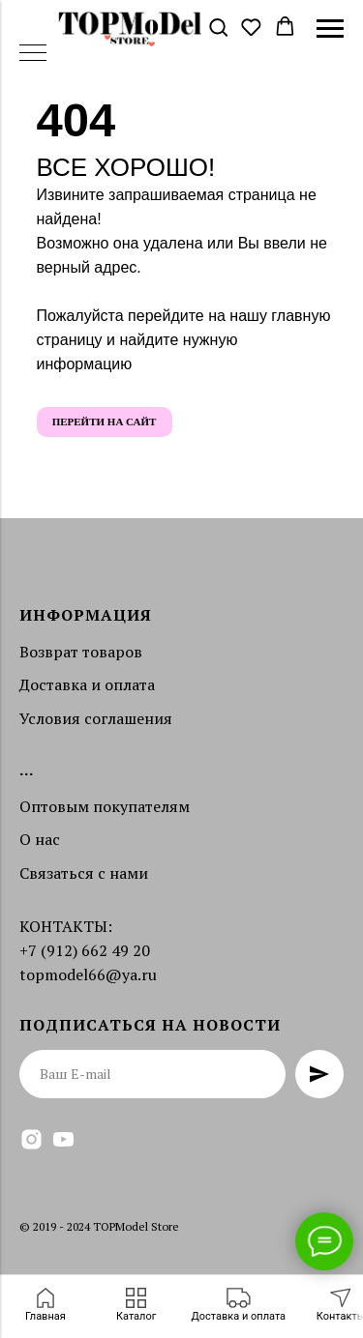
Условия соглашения (95, 718)
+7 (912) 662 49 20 (84, 950)
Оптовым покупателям (104, 806)
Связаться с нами (83, 873)
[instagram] (31, 1139)
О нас (39, 839)
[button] (218, 28)
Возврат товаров (80, 651)
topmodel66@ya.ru (88, 974)
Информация (85, 614)
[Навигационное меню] (330, 29)
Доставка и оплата (87, 684)
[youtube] (63, 1139)
